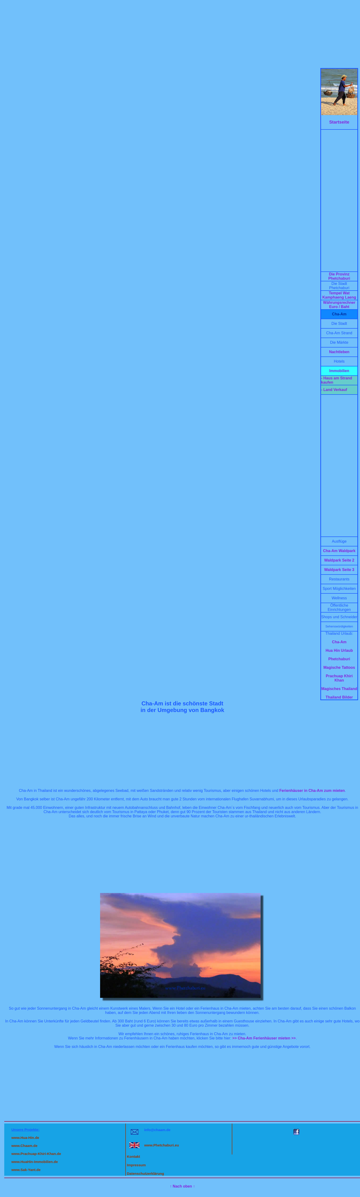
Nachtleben (339, 352)
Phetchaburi (339, 659)
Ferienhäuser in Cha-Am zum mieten (312, 791)
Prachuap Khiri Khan (339, 678)
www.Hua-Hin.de (25, 1138)
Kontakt (133, 1156)
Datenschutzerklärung (145, 1173)
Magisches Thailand (339, 689)
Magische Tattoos (339, 667)
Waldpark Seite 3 (339, 570)
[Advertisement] (180, 35)
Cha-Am (339, 642)
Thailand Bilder (339, 697)
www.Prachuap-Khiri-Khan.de (36, 1154)
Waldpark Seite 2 (339, 560)
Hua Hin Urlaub (339, 650)
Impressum (136, 1165)
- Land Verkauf (334, 390)
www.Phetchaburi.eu (161, 1145)
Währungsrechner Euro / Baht (339, 304)
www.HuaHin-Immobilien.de (34, 1162)
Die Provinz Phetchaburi (339, 276)
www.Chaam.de (24, 1146)
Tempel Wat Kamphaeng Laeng (339, 295)
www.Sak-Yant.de (26, 1170)
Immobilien (339, 371)
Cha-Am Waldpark (339, 551)
